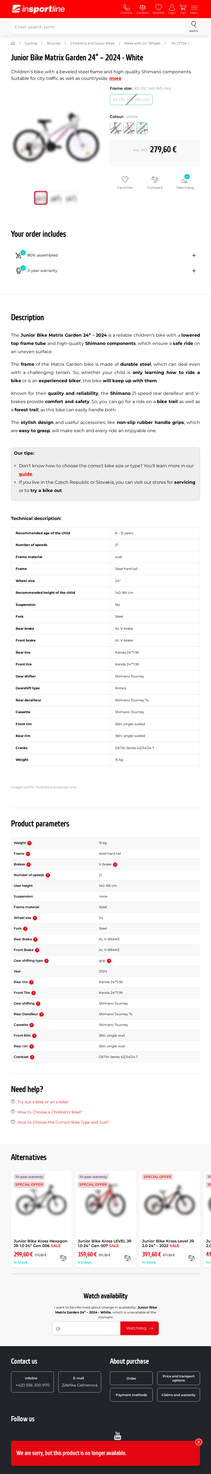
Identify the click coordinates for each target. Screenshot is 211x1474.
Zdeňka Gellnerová (80, 1382)
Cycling (31, 43)
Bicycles (53, 43)
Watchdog (139, 1328)
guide (25, 474)
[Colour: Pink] (129, 128)
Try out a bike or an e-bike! (43, 1101)
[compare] (63, 1258)
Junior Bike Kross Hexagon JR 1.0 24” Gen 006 (41, 1243)
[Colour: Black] (115, 128)
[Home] (13, 43)
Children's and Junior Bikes (92, 43)
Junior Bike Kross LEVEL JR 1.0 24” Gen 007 (104, 1243)
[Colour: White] (142, 128)
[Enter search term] (98, 27)
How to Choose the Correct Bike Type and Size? (63, 1122)
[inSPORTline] (38, 9)
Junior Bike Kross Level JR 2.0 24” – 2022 (168, 1243)
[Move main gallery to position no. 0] (41, 198)
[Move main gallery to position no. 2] (71, 198)
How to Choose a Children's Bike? (50, 1112)
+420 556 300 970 (32, 1382)
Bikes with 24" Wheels (142, 43)
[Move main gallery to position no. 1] (56, 198)
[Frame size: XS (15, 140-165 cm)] (131, 99)
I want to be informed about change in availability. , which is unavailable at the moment (105, 1312)
